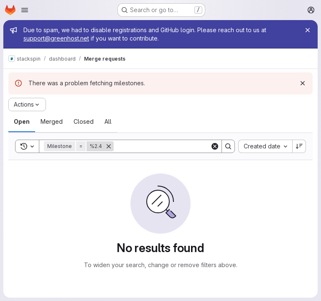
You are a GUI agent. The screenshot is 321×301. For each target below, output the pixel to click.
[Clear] (215, 146)
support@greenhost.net (56, 38)
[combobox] (265, 146)
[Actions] (27, 104)
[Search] (165, 146)
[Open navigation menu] (24, 10)
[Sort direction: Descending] (299, 146)
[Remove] (109, 146)
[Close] (308, 30)
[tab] (21, 121)
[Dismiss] (303, 83)
